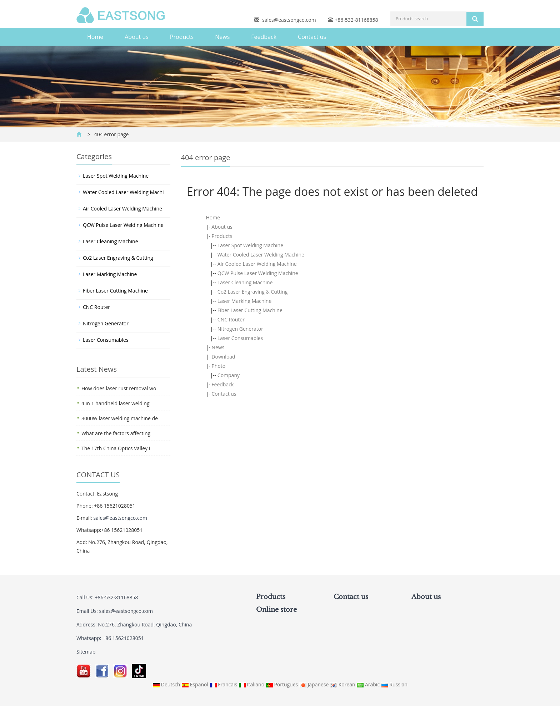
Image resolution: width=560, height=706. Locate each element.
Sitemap (85, 651)
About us (137, 37)
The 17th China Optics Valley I (115, 448)
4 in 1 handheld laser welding (115, 403)
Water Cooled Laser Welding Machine (261, 254)
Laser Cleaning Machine (245, 282)
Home (95, 37)
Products (182, 37)
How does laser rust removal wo (118, 388)
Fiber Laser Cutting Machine (250, 310)
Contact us (312, 37)
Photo (218, 365)
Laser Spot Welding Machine (250, 245)
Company (229, 375)
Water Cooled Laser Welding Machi (123, 192)
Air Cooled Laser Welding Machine (257, 263)
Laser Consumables (240, 338)
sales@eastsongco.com (289, 19)
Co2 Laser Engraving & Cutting (253, 291)
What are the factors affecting (115, 433)
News (222, 37)
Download (223, 356)
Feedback (263, 37)
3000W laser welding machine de (119, 418)
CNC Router (231, 319)
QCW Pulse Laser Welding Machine (258, 273)
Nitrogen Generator (240, 328)
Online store (276, 610)
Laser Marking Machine (244, 301)
